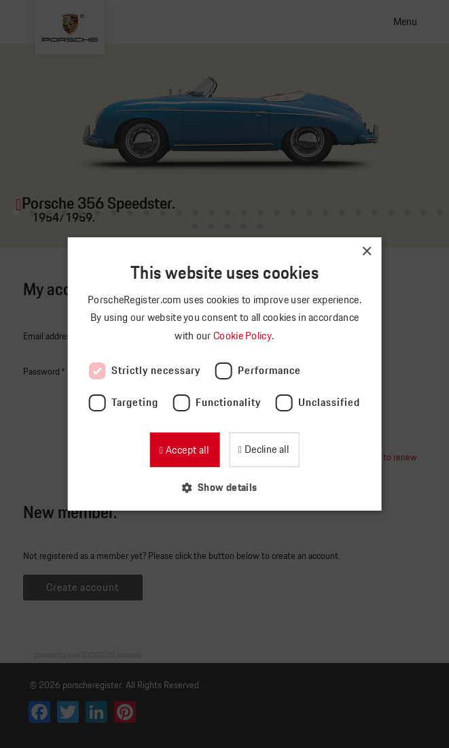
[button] (224, 487)
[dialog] (224, 374)
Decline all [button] (265, 449)
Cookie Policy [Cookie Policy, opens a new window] (243, 335)
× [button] (366, 252)
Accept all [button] (186, 449)
